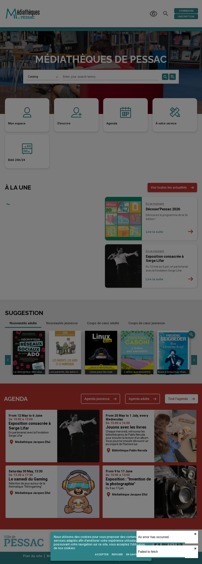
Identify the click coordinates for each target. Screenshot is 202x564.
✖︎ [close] (195, 534)
